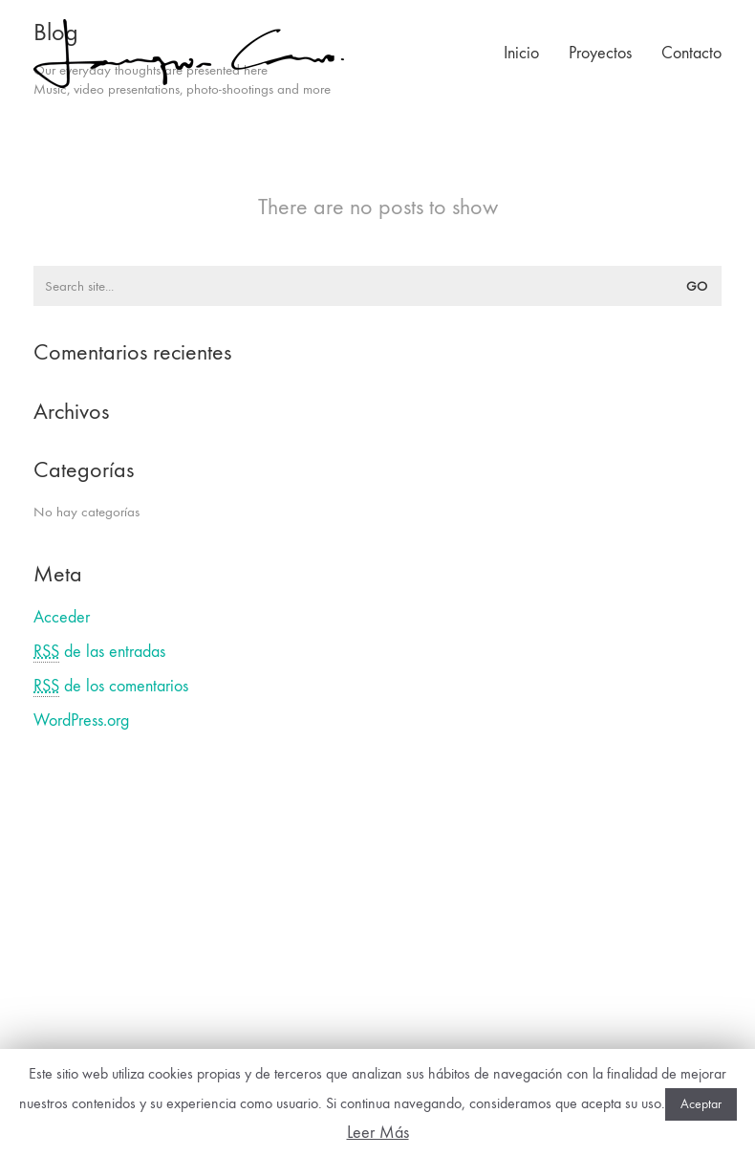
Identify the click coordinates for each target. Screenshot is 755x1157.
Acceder (61, 617)
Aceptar (701, 1104)
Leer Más (378, 1133)
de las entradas (99, 652)
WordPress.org (81, 720)
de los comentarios (110, 686)
